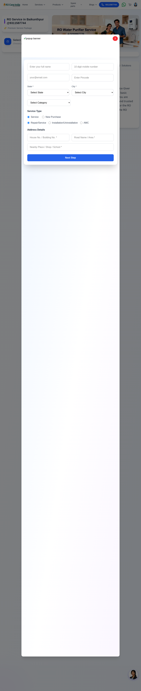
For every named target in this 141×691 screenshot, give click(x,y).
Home (25, 4)
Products (58, 4)
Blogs (93, 4)
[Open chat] (133, 674)
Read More (62, 121)
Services (40, 4)
